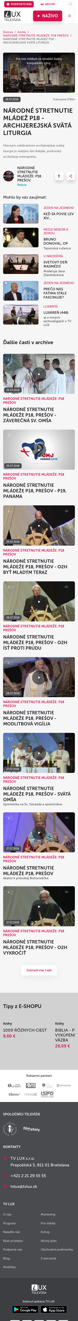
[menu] (69, 16)
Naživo (47, 15)
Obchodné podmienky (57, 1249)
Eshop (45, 1232)
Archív (47, 4)
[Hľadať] (70, 4)
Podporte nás (19, 4)
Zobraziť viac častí (39, 970)
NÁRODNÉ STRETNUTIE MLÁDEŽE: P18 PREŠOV (36, 35)
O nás (7, 1214)
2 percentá (48, 1258)
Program (9, 1223)
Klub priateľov (13, 1241)
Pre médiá (48, 1223)
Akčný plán (49, 1241)
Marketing (48, 1214)
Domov (8, 32)
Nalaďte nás (11, 1232)
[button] (59, 176)
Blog (6, 1258)
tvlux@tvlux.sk (23, 1186)
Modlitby (9, 1267)
